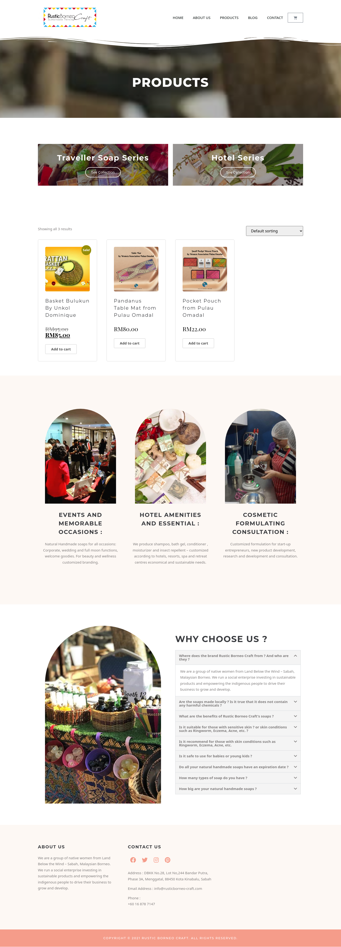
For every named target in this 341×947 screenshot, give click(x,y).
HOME (178, 17)
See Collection (103, 172)
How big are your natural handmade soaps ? (218, 788)
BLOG (252, 17)
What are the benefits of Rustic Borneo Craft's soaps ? (226, 716)
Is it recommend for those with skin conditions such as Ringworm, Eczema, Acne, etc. (227, 743)
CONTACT (275, 17)
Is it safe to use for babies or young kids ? (215, 756)
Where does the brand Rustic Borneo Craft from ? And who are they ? (234, 657)
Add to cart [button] (61, 349)
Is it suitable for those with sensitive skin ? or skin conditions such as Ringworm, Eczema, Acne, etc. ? (233, 729)
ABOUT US (202, 17)
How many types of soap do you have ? (213, 777)
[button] (238, 657)
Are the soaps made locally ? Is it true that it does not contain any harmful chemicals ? (233, 703)
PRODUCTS (229, 17)
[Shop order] (274, 231)
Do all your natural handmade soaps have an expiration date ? (233, 766)
